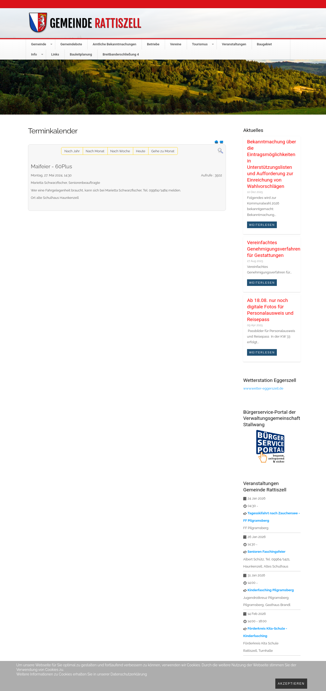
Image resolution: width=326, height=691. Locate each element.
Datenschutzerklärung (129, 674)
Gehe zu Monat (162, 151)
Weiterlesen (262, 224)
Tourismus (200, 44)
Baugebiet (264, 44)
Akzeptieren (291, 683)
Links (55, 54)
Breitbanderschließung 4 (121, 54)
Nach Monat (95, 151)
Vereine (175, 44)
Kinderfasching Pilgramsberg (271, 590)
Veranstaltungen (234, 44)
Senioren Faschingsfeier (267, 552)
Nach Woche (120, 151)
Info (34, 54)
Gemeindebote (71, 44)
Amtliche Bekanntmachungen (114, 44)
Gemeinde (38, 44)
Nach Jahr (72, 151)
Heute (140, 151)
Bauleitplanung (81, 54)
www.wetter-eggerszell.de (263, 388)
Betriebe (153, 44)
